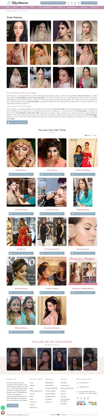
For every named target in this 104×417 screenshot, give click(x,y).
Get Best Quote (15, 174)
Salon (33, 7)
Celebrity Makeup (50, 391)
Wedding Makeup (50, 396)
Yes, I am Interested (17, 122)
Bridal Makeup (49, 382)
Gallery (84, 7)
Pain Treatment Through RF (65, 400)
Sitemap (32, 404)
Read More (28, 174)
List (94, 135)
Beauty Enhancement (46, 7)
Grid (87, 135)
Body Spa (63, 396)
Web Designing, (71, 414)
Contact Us (94, 7)
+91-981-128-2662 (89, 3)
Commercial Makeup (51, 388)
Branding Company (92, 414)
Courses (60, 7)
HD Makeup (48, 399)
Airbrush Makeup (50, 393)
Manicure (63, 393)
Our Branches (72, 7)
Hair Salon (64, 382)
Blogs (31, 399)
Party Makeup (49, 385)
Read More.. (48, 402)
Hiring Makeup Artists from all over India (53, 3)
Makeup (24, 7)
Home (7, 7)
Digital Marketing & (81, 414)
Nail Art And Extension (67, 388)
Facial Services (65, 385)
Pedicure (63, 391)
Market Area (33, 407)
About (15, 7)
